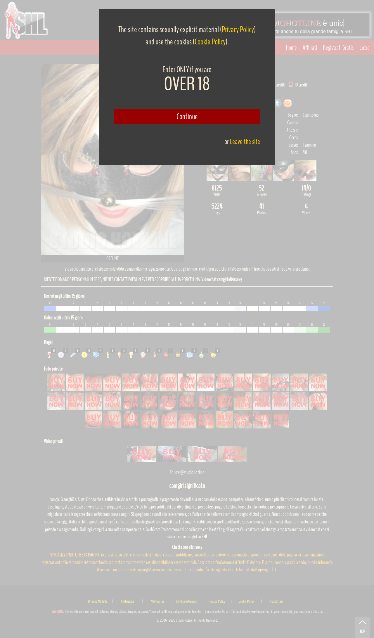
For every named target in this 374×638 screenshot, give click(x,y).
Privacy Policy (238, 29)
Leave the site (245, 141)
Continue (187, 116)
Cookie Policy (210, 41)
